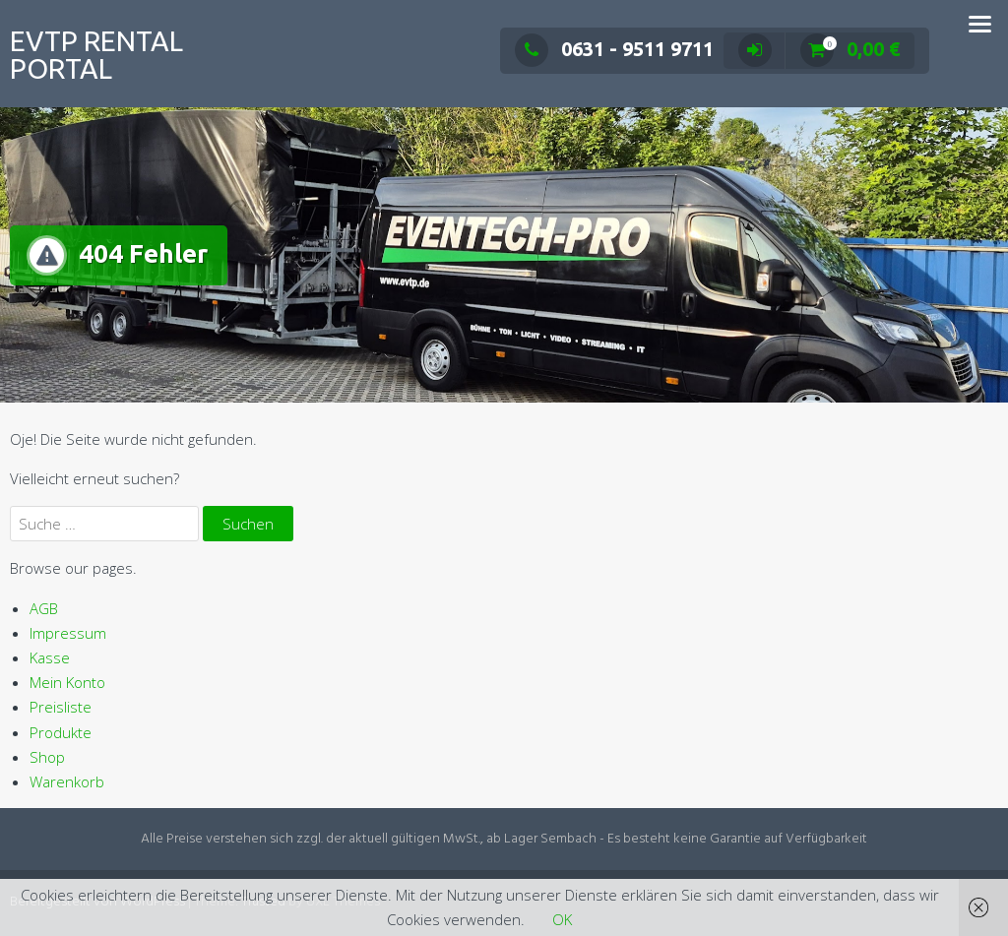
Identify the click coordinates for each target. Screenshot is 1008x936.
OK (562, 919)
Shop (47, 757)
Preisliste (61, 707)
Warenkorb (67, 781)
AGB (44, 608)
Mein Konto (67, 682)
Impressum (68, 633)
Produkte (61, 732)
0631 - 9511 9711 (614, 48)
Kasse (50, 657)
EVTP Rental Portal (96, 55)
